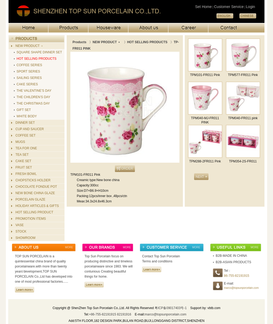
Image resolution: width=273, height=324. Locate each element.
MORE (69, 247)
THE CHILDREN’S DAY (33, 97)
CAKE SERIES (27, 84)
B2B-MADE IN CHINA (231, 256)
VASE (19, 225)
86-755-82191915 (236, 276)
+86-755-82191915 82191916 (110, 314)
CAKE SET (23, 161)
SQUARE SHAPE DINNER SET (39, 52)
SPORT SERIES (28, 71)
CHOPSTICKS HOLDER (32, 180)
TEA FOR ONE (26, 148)
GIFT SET (24, 110)
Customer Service (229, 7)
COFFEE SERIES (29, 65)
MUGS (20, 142)
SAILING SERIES (29, 78)
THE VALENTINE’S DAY (34, 91)
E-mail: (229, 283)
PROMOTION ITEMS (30, 219)
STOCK (20, 231)
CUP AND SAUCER (29, 129)
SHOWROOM (25, 238)
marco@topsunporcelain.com (241, 287)
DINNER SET (25, 123)
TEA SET (22, 155)
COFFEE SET (25, 135)
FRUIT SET (23, 167)
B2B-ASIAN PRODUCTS (233, 262)
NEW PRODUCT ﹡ (29, 46)
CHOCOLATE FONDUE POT (36, 187)
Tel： (227, 271)
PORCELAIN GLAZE (30, 199)
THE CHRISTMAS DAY (33, 103)
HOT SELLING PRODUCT (34, 212)
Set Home (203, 7)
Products (79, 42)
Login (250, 7)
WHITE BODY (27, 116)
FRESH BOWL (26, 174)
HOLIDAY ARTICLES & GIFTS (37, 206)
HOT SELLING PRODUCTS (37, 59)
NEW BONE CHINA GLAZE (35, 193)
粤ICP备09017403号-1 (171, 308)
